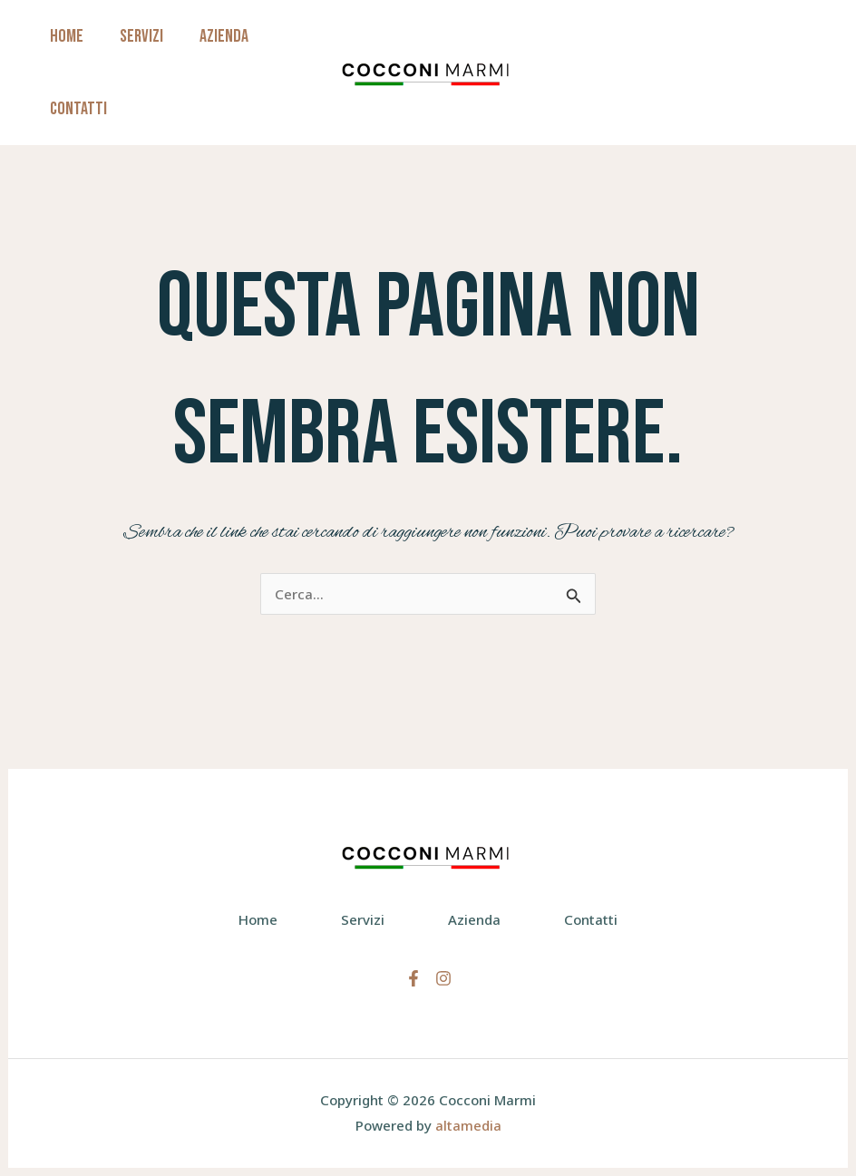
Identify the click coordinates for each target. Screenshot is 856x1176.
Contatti (78, 109)
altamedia (468, 1125)
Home (66, 36)
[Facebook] (413, 978)
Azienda (223, 36)
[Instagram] (443, 978)
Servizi (141, 36)
